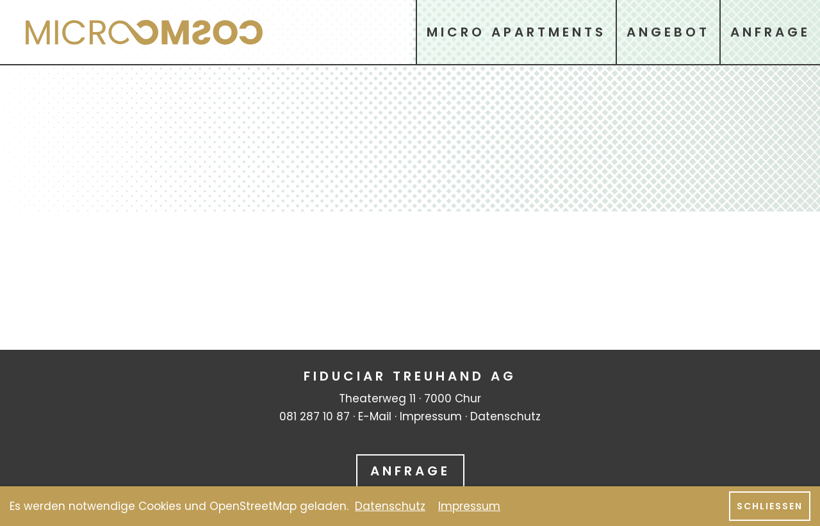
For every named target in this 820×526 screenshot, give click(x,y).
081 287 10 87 (314, 416)
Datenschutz (505, 416)
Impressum (431, 416)
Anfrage (410, 471)
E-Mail (374, 416)
